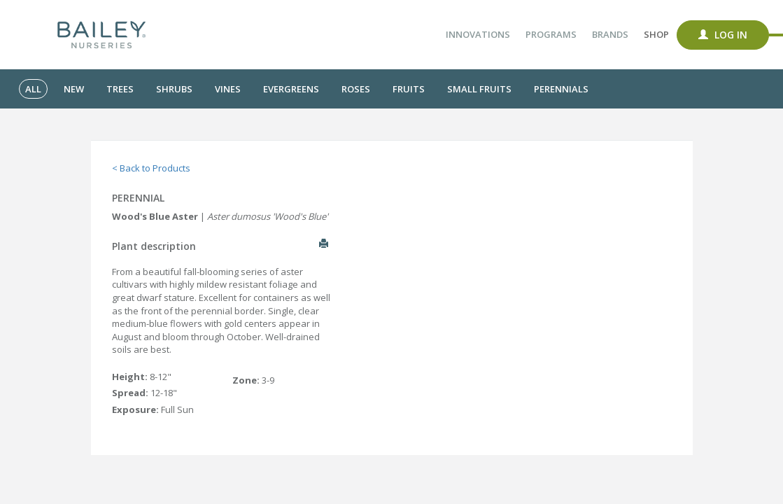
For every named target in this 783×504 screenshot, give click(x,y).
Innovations (478, 34)
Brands (610, 34)
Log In (722, 34)
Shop (656, 34)
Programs (551, 34)
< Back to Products (151, 168)
